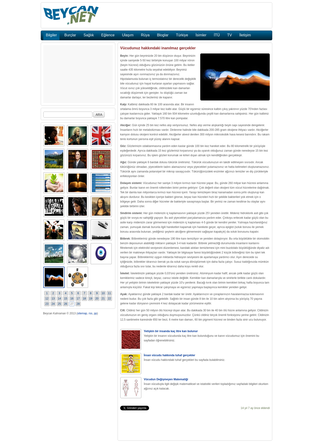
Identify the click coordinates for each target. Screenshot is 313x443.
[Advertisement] (78, 74)
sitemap (82, 313)
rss (90, 313)
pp (95, 313)
